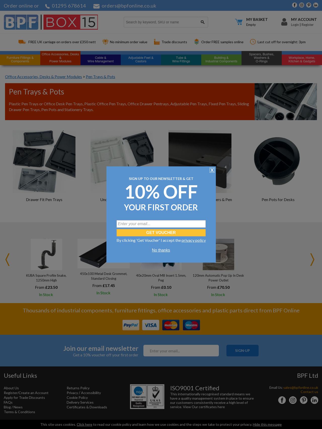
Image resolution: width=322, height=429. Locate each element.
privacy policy (194, 240)
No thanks (161, 250)
